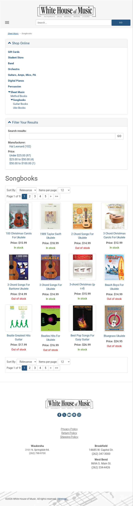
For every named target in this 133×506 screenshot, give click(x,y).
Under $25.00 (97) (20, 155)
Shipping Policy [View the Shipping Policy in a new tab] (69, 437)
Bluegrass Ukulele (114, 336)
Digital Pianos (16, 80)
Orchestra (13, 69)
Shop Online (19, 43)
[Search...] (73, 23)
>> (56, 196)
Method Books (19, 96)
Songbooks (18, 100)
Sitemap (62, 498)
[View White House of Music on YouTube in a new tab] (69, 414)
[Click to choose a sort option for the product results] (27, 190)
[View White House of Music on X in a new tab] (64, 414)
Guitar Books (20, 103)
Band (11, 63)
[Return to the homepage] (66, 11)
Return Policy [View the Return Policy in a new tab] (69, 433)
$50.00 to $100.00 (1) (22, 163)
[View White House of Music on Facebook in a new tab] (59, 414)
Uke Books (19, 107)
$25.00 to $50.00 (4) (21, 159)
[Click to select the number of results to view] (64, 190)
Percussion (14, 86)
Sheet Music (13, 33)
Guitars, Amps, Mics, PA (22, 74)
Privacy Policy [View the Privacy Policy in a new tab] (69, 429)
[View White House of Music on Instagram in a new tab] (79, 414)
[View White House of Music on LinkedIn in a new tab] (74, 414)
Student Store (15, 57)
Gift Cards (14, 51)
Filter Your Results (23, 122)
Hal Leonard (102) (20, 146)
